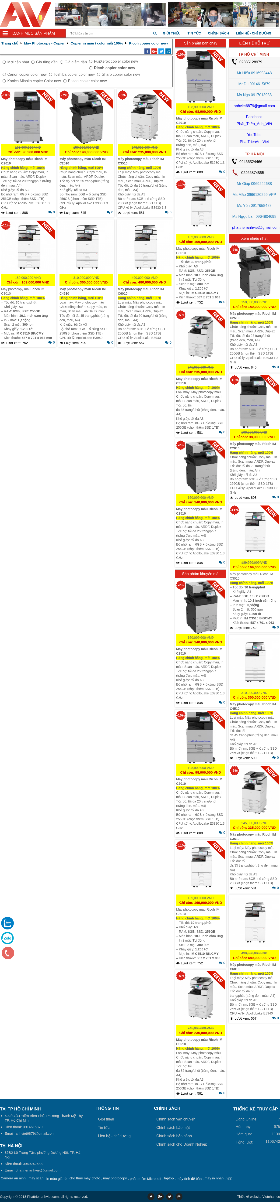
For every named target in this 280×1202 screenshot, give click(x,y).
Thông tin (107, 1108)
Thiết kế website (249, 1197)
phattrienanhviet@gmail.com (256, 227)
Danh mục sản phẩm (33, 33)
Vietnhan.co (258, 1197)
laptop (169, 1178)
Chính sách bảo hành (174, 1136)
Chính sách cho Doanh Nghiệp (181, 1144)
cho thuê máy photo (85, 1178)
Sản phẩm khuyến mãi (200, 574)
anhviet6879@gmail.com (254, 106)
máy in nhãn (214, 1178)
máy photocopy (115, 1178)
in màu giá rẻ (56, 1179)
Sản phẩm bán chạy (200, 43)
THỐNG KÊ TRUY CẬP (255, 1109)
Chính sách (218, 33)
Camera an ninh (13, 1178)
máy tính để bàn (189, 1179)
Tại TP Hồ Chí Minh (20, 1109)
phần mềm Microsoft (145, 1179)
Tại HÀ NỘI (11, 1146)
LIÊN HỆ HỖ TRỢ (254, 43)
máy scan (35, 1178)
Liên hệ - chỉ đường (253, 33)
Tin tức (194, 33)
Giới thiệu (172, 33)
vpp (229, 1178)
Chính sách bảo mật (173, 1128)
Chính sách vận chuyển (175, 1119)
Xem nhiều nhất (254, 238)
